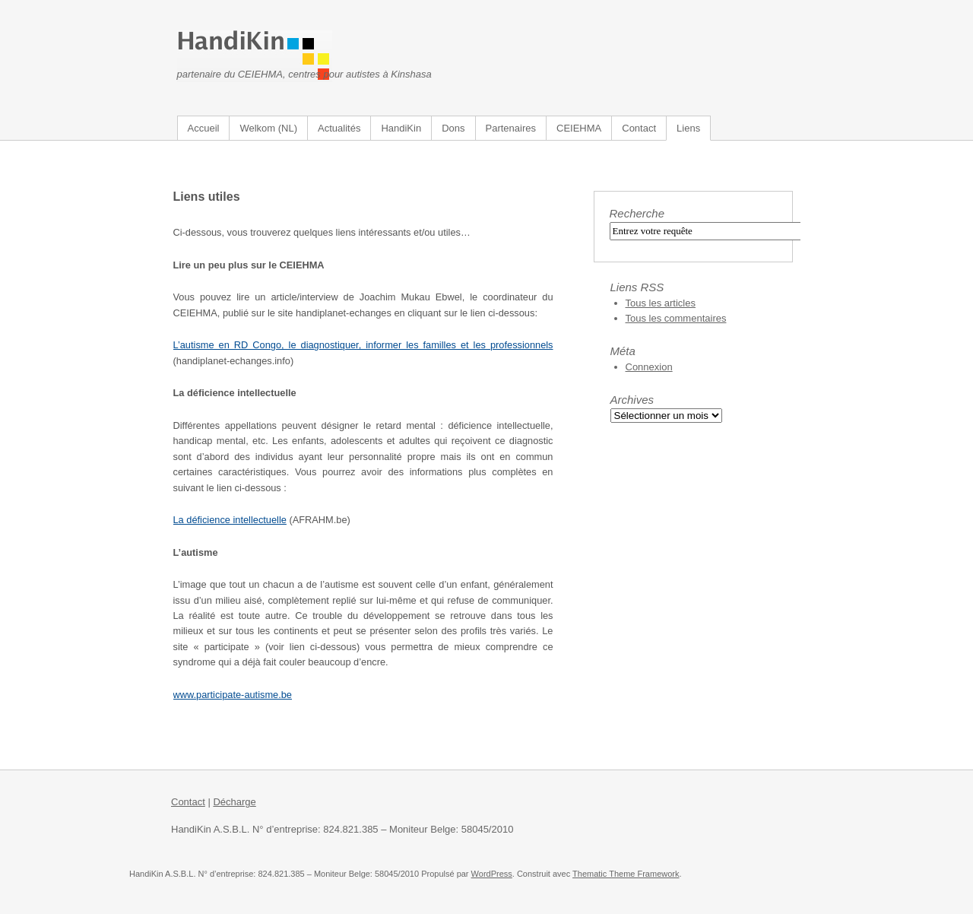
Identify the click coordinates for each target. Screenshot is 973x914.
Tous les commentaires (676, 318)
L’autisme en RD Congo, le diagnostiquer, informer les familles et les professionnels (363, 345)
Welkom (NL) (268, 128)
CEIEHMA (578, 128)
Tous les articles (661, 303)
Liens (688, 128)
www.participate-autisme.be (232, 694)
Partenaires (511, 128)
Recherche (637, 213)
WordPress (491, 873)
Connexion (649, 367)
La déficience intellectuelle (230, 519)
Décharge (234, 802)
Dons (453, 128)
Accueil (204, 128)
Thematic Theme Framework (625, 873)
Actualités (339, 128)
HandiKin (401, 128)
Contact (639, 128)
